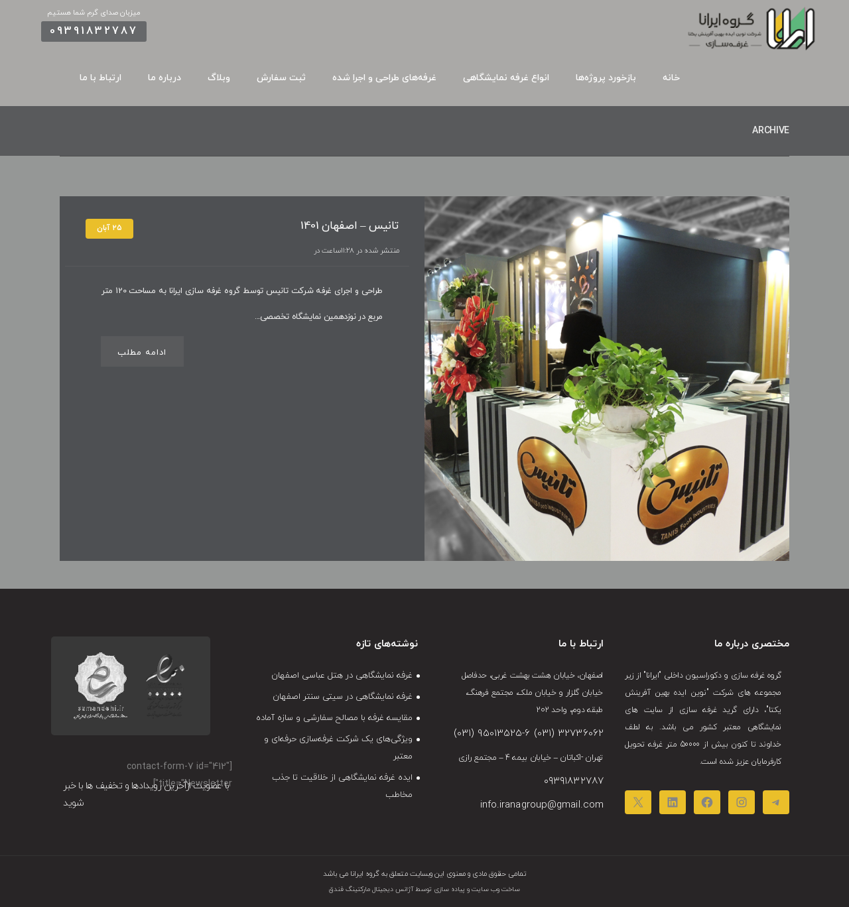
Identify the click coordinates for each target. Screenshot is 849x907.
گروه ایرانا (363, 874)
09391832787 (94, 31)
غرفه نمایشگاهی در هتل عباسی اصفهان (342, 676)
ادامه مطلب (142, 353)
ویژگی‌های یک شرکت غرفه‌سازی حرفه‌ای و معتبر (338, 747)
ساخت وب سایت (495, 889)
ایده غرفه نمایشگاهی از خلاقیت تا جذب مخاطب (342, 786)
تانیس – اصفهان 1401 (349, 226)
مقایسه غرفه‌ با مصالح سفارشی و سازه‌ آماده (334, 718)
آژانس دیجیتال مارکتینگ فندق (371, 889)
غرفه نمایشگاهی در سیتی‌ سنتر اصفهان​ (343, 697)
